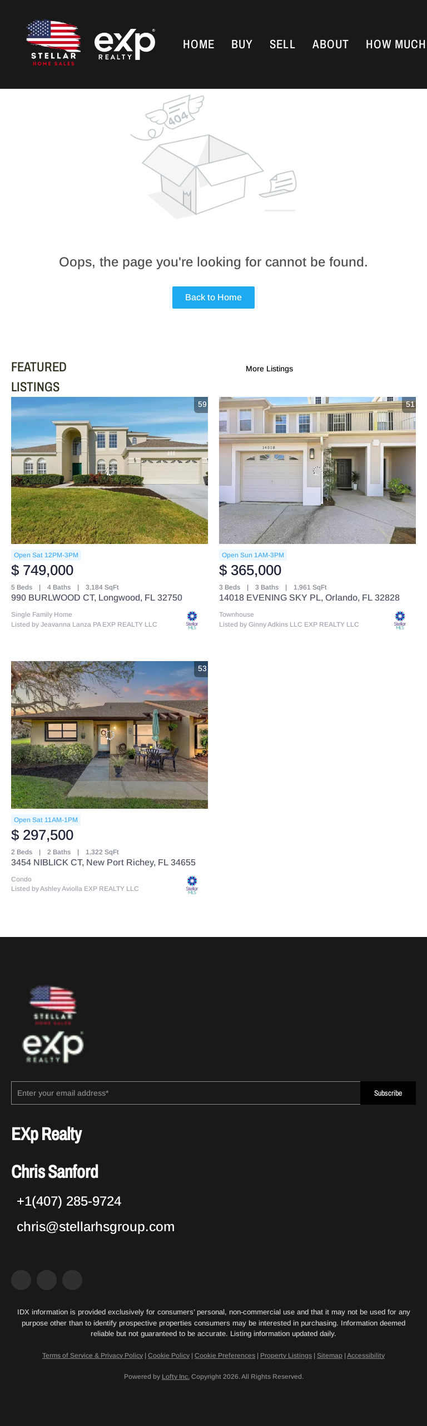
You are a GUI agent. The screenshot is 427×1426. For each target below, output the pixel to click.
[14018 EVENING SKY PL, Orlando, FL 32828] (317, 471)
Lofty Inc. (176, 1376)
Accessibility (366, 1355)
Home (199, 44)
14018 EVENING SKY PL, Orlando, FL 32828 (309, 597)
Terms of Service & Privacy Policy (92, 1355)
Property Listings (286, 1355)
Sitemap (329, 1355)
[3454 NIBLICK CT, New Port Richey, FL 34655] (109, 735)
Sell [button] (282, 44)
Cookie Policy (169, 1355)
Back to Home (213, 297)
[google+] (72, 1280)
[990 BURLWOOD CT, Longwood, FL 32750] (109, 471)
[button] (52, 44)
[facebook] (21, 1280)
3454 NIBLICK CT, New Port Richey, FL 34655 (103, 862)
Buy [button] (242, 44)
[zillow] (47, 1280)
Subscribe (388, 1093)
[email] (185, 1093)
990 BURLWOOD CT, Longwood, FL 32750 (96, 597)
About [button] (331, 44)
